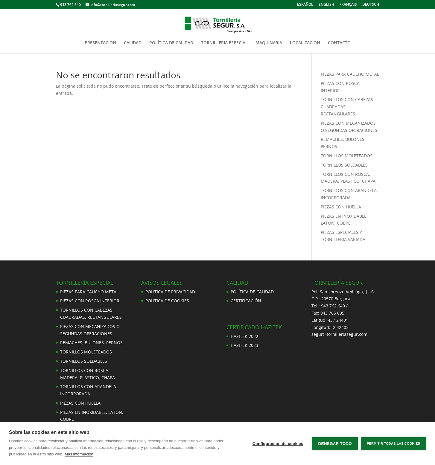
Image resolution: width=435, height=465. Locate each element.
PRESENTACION (100, 43)
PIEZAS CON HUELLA (341, 207)
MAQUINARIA (268, 43)
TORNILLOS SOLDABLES (344, 165)
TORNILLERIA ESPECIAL (224, 43)
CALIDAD (133, 43)
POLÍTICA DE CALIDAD (171, 43)
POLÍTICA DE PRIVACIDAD (170, 292)
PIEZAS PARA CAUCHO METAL (350, 74)
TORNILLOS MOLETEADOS (346, 155)
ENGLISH (326, 5)
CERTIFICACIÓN (246, 301)
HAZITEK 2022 (244, 336)
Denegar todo (335, 443)
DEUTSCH (370, 5)
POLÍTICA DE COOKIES (167, 301)
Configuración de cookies (278, 443)
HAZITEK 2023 (244, 345)
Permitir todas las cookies (393, 443)
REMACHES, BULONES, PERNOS (91, 342)
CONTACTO (339, 43)
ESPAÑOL (305, 5)
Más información (79, 454)
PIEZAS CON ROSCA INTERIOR (89, 301)
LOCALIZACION (305, 43)
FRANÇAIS (348, 5)
